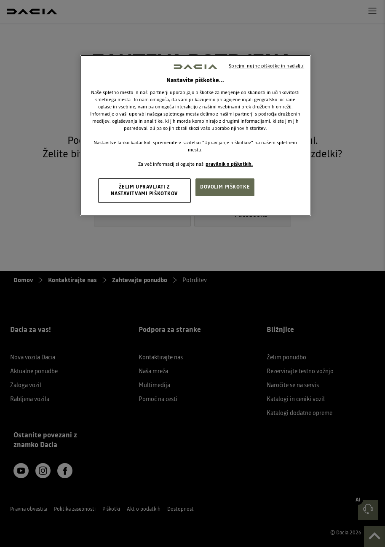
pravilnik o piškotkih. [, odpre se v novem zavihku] (229, 164)
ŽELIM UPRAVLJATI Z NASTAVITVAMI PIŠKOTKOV (144, 190)
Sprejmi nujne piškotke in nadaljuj (267, 65)
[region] (195, 135)
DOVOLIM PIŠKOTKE (225, 186)
